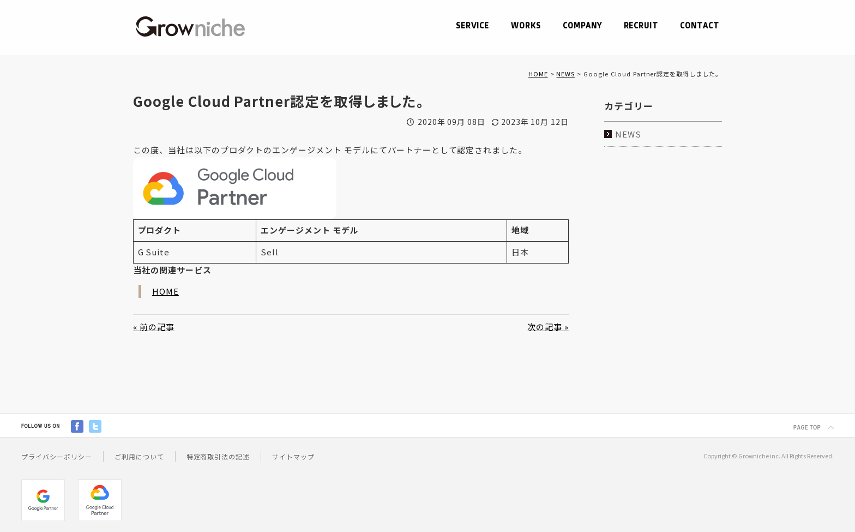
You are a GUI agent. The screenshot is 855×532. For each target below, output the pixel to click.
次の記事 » (548, 326)
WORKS (525, 26)
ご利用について (139, 456)
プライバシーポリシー (56, 456)
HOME (538, 73)
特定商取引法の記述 (218, 456)
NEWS (565, 73)
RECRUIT (641, 26)
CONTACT (699, 26)
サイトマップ (293, 456)
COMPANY (581, 26)
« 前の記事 (153, 326)
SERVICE (472, 26)
